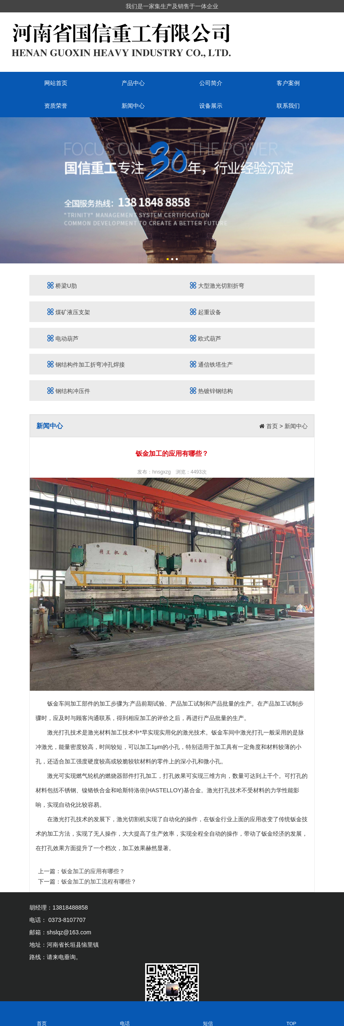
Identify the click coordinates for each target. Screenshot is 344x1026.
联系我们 (288, 105)
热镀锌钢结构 (211, 390)
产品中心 (133, 83)
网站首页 (55, 83)
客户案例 (288, 83)
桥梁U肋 (62, 285)
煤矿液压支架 (68, 311)
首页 (272, 426)
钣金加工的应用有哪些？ (93, 871)
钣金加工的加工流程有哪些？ (98, 881)
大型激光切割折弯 (217, 285)
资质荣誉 (55, 105)
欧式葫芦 (205, 338)
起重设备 (205, 311)
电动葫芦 (63, 338)
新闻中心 (133, 105)
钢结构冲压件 (68, 390)
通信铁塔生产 (211, 364)
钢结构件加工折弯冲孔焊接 (86, 364)
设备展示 (210, 105)
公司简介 (210, 83)
